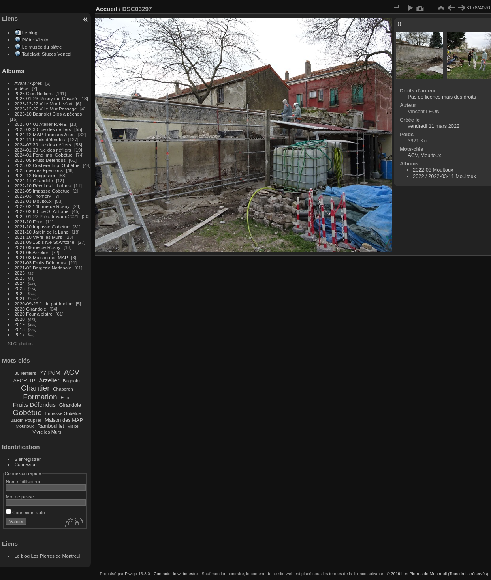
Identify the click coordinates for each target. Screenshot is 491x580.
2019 (20, 324)
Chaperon (63, 389)
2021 (20, 298)
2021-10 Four (29, 221)
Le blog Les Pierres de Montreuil (48, 555)
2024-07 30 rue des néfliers (43, 144)
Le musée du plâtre (42, 46)
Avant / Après (28, 83)
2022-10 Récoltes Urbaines (43, 185)
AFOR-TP (24, 381)
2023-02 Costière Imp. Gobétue (47, 165)
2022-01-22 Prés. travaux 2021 (47, 216)
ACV (71, 372)
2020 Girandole (30, 308)
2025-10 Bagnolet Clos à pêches (48, 113)
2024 (20, 283)
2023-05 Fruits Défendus (40, 160)
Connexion (26, 464)
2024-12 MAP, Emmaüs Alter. (45, 134)
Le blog (30, 32)
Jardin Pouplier (26, 420)
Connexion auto (25, 512)
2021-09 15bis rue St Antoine (45, 242)
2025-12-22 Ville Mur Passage (46, 108)
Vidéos (22, 88)
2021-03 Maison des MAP (41, 257)
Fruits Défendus (34, 404)
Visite (73, 426)
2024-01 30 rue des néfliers (44, 149)
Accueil (106, 9)
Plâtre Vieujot (36, 39)
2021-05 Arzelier (32, 252)
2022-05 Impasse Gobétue (42, 190)
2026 (20, 272)
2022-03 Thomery (33, 195)
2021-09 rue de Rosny (37, 247)
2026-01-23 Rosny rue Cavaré (46, 98)
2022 (20, 293)
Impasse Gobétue (63, 413)
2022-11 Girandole (34, 180)
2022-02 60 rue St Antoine (42, 211)
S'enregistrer (28, 459)
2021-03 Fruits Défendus (40, 262)
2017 (20, 334)
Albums (13, 70)
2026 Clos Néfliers (34, 93)
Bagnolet (72, 380)
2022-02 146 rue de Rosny (42, 206)
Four (65, 397)
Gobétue (27, 412)
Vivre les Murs (47, 432)
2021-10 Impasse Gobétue (42, 226)
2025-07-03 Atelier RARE (41, 124)
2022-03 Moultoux (33, 201)
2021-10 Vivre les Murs (38, 236)
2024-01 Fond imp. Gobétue (44, 154)
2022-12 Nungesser (35, 175)
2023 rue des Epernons (39, 170)
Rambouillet (51, 426)
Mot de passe (20, 496)
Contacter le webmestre (176, 573)
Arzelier (49, 380)
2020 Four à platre (34, 313)
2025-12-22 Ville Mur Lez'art (44, 103)
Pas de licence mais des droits (442, 97)
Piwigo (131, 573)
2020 (20, 319)
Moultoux (24, 426)
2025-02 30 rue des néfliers (43, 129)
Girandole (70, 405)
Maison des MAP (64, 420)
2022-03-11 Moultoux (452, 176)
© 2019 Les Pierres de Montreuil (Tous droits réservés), (438, 573)
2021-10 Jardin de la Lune (42, 231)
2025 (20, 278)
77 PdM (50, 372)
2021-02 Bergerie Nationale (43, 267)
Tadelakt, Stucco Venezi (46, 53)
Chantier (35, 388)
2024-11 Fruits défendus (40, 139)
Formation (40, 397)
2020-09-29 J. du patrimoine (44, 303)
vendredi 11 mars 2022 (433, 126)
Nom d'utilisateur (23, 481)
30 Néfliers (25, 373)
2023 (20, 288)
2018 (20, 329)
